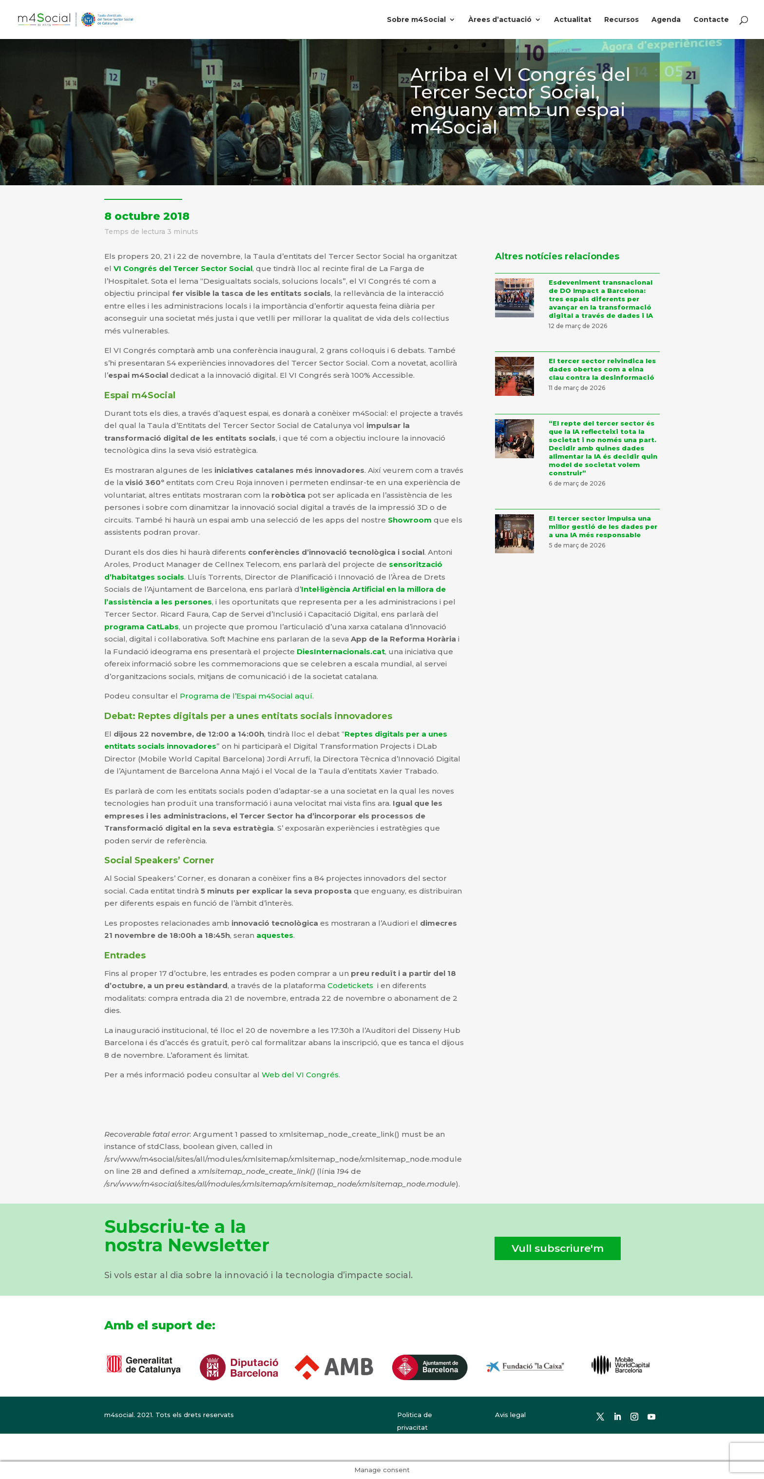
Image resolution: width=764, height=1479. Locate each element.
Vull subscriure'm (558, 1248)
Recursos (621, 20)
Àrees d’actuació (500, 20)
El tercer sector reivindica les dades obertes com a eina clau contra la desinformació (602, 369)
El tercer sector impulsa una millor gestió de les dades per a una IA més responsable (603, 526)
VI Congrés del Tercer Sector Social (183, 268)
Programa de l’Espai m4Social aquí (246, 696)
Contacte (711, 20)
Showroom (410, 520)
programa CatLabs (141, 626)
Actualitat (573, 20)
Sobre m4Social (416, 20)
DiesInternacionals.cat (341, 651)
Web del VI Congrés (300, 1074)
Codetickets (350, 985)
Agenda (666, 20)
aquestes (274, 935)
